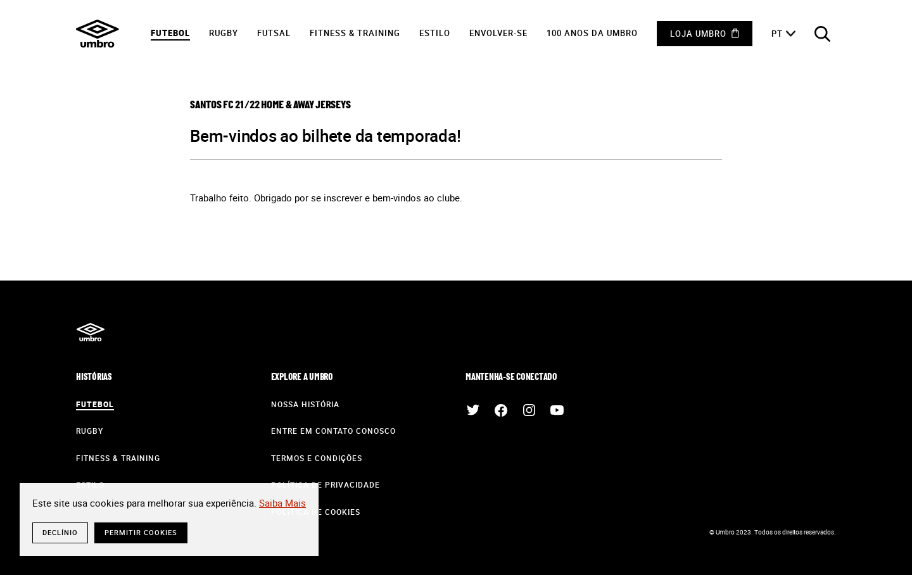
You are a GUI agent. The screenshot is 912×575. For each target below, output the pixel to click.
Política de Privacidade (325, 484)
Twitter (473, 410)
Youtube (557, 410)
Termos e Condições (316, 458)
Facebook (501, 410)
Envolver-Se (498, 33)
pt (777, 33)
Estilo (434, 33)
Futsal (274, 33)
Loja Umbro (698, 33)
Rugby (223, 33)
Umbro (97, 33)
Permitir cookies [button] (140, 532)
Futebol (170, 33)
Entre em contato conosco (333, 431)
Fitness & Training (355, 33)
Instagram (529, 410)
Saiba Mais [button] (282, 502)
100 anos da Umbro (592, 33)
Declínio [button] (60, 532)
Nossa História (305, 404)
